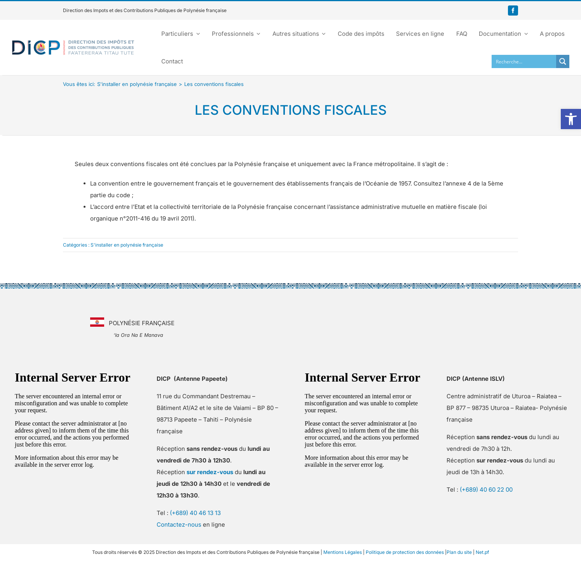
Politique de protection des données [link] (405, 552)
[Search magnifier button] (562, 61)
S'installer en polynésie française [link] (127, 245)
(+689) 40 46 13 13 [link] (195, 513)
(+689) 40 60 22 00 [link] (486, 489)
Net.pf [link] (482, 552)
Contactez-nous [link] (179, 524)
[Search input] (524, 61)
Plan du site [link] (459, 552)
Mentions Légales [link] (342, 552)
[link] (571, 119)
